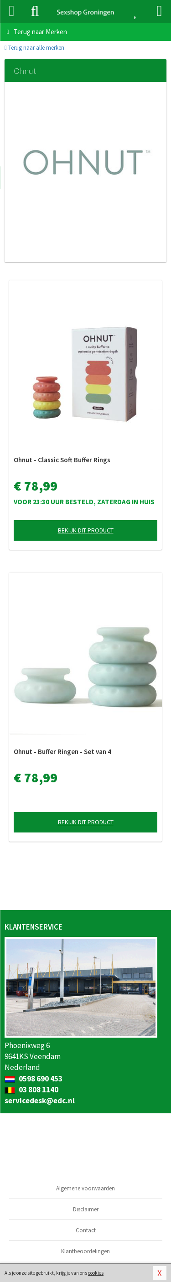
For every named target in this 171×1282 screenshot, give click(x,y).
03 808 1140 (31, 1090)
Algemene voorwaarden (85, 1188)
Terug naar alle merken (34, 48)
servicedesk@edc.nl (40, 1101)
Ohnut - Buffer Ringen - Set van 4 (62, 751)
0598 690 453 (33, 1079)
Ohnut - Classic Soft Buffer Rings (62, 459)
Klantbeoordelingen (85, 1251)
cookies (96, 1273)
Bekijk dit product (86, 530)
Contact (86, 1230)
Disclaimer (85, 1209)
